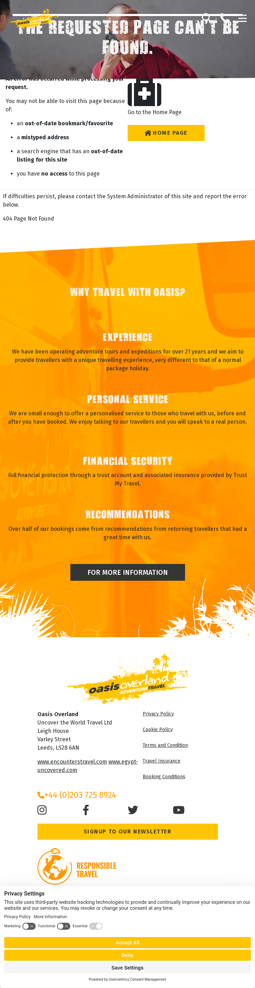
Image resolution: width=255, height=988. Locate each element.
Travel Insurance (161, 761)
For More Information (127, 572)
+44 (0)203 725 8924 (76, 795)
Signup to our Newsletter (128, 831)
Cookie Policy (158, 730)
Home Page (166, 132)
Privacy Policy (158, 714)
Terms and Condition (165, 745)
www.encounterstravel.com (72, 761)
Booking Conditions (164, 777)
